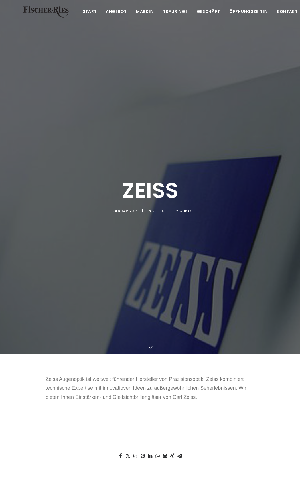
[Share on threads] (135, 416)
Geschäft (210, 19)
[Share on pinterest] (142, 416)
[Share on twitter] (127, 416)
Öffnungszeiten (250, 19)
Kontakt (289, 19)
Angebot (118, 19)
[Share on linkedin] (150, 416)
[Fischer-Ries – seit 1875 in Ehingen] (47, 19)
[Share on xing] (172, 416)
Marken (147, 19)
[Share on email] (179, 416)
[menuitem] (94, 19)
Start (92, 19)
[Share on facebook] (120, 416)
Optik (158, 190)
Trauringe (177, 19)
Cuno (185, 190)
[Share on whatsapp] (157, 416)
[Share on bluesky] (164, 416)
